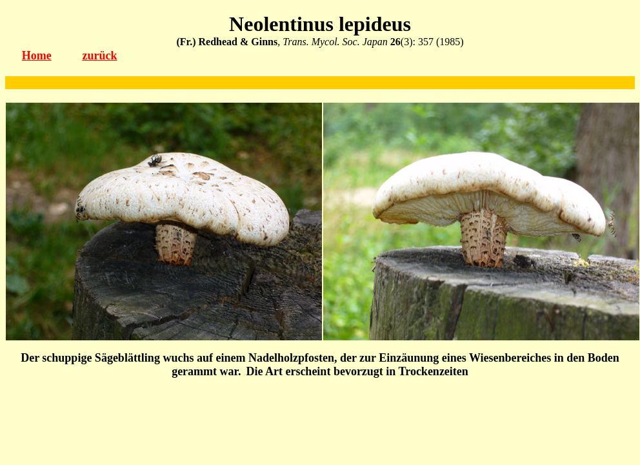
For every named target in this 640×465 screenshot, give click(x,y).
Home (37, 55)
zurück (99, 55)
